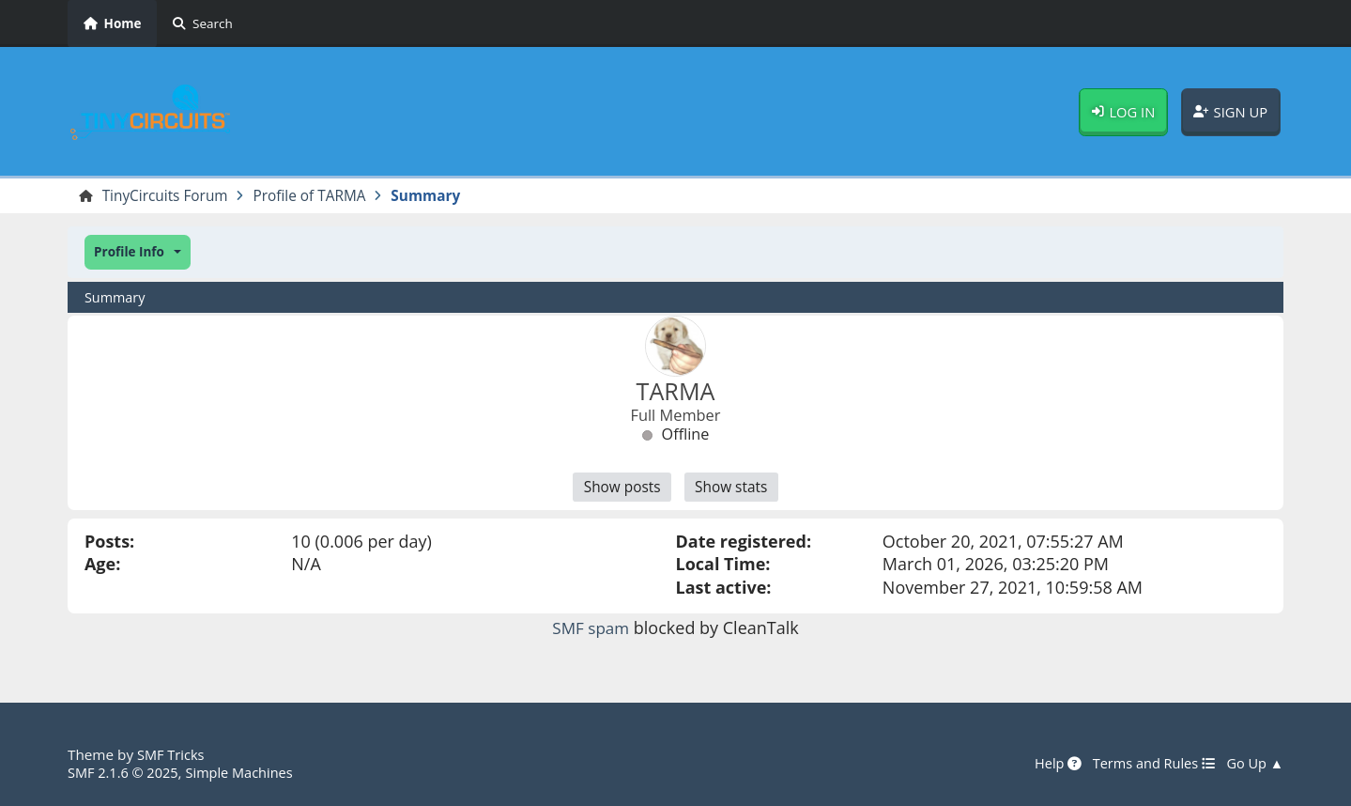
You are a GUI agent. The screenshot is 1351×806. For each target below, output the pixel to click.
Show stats (734, 489)
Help (1048, 763)
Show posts (619, 489)
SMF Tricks (172, 755)
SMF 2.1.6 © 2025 (126, 772)
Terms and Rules (1147, 763)
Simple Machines (248, 772)
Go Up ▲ (1253, 763)
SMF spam (590, 630)
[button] (137, 253)
